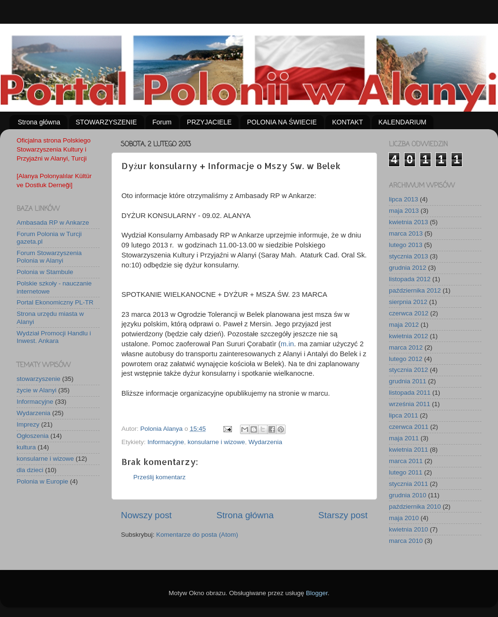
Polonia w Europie (42, 481)
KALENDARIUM (402, 122)
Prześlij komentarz (159, 477)
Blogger (317, 593)
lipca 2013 (403, 199)
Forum (161, 122)
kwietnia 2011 (408, 449)
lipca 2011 (403, 415)
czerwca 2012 (408, 313)
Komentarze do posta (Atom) (197, 534)
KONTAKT (347, 122)
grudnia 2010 (407, 495)
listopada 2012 (410, 279)
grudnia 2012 (407, 267)
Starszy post (343, 515)
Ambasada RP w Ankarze (53, 222)
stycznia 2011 (408, 483)
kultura (26, 447)
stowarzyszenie (38, 378)
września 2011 (409, 404)
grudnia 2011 (407, 381)
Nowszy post (146, 515)
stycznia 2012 (408, 369)
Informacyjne (166, 442)
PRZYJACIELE (209, 122)
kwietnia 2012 (408, 336)
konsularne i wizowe (216, 442)
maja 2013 (404, 210)
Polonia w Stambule (45, 271)
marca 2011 (406, 461)
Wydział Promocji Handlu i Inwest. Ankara (54, 337)
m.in (287, 344)
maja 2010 (404, 518)
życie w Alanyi (36, 390)
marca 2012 (406, 347)
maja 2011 (404, 438)
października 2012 (415, 290)
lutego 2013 (406, 244)
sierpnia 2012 (408, 301)
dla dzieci (30, 470)
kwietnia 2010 (408, 529)
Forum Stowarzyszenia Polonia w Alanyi (49, 256)
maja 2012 (404, 324)
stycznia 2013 (408, 256)
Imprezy (28, 424)
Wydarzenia (265, 442)
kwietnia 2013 (408, 222)
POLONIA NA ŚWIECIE (282, 122)
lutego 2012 (406, 358)
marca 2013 (406, 233)
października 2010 (415, 506)
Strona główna (39, 122)
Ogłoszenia (33, 435)
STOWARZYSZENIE (106, 122)
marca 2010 (406, 540)
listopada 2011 (410, 392)
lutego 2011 (406, 472)
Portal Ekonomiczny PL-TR (55, 302)
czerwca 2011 (408, 426)
